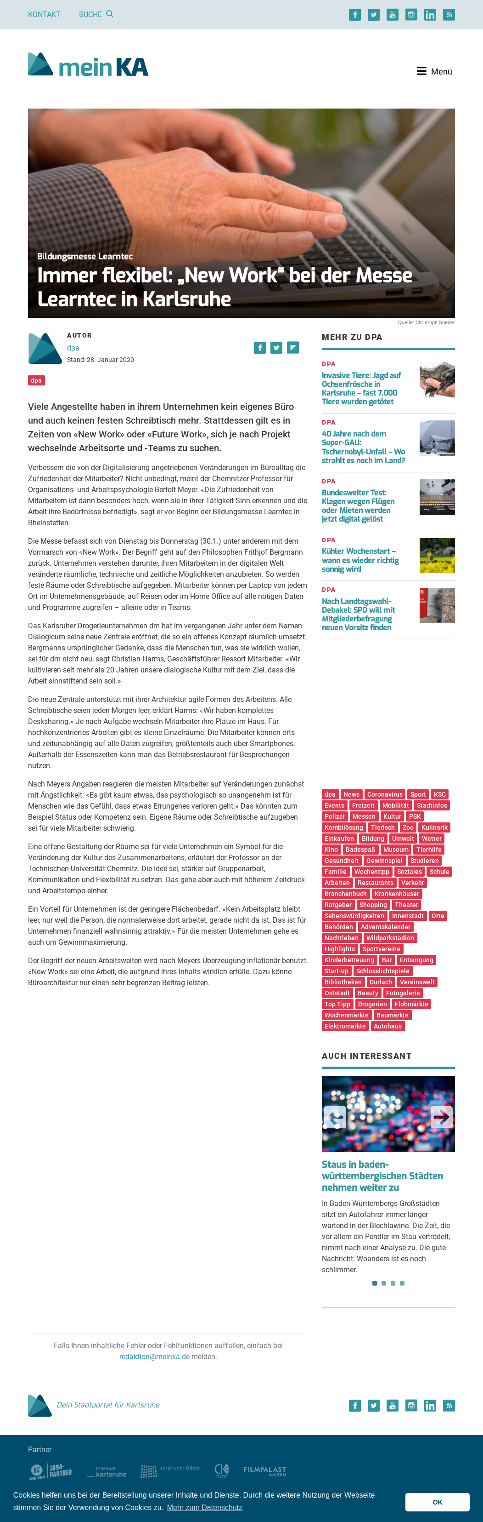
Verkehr (412, 882)
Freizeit (363, 805)
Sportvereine (381, 949)
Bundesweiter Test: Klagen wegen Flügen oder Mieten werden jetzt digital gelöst (358, 506)
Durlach (381, 982)
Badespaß (361, 849)
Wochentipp (371, 871)
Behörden (339, 926)
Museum (396, 849)
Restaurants (375, 882)
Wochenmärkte (347, 1015)
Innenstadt (408, 915)
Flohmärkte (411, 1004)
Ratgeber (338, 904)
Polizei (335, 816)
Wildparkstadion (390, 938)
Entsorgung (416, 960)
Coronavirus (385, 794)
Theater (406, 904)
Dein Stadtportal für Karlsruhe (93, 1405)
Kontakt (44, 14)
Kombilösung (344, 827)
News (351, 794)
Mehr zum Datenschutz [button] (205, 1507)
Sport (418, 794)
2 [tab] (384, 1283)
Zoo (408, 827)
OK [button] (437, 1502)
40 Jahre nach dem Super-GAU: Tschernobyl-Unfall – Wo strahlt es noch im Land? (363, 447)
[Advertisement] (388, 717)
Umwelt (403, 838)
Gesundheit (342, 860)
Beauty (368, 993)
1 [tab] (374, 1283)
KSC (440, 794)
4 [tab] (402, 1283)
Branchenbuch (346, 893)
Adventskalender (385, 926)
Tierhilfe (429, 849)
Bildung (373, 838)
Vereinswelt (417, 982)
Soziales (409, 871)
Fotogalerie (403, 993)
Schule (439, 871)
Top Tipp (337, 1004)
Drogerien (372, 1004)
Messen (364, 816)
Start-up (336, 971)
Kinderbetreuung (349, 960)
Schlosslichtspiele (383, 971)
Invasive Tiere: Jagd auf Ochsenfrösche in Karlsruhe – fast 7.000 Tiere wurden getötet (361, 389)
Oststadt (337, 993)
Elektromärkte (345, 1026)
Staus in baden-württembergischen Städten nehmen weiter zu (382, 1176)
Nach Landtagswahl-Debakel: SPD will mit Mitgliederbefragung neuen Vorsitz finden (358, 615)
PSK (415, 816)
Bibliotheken (343, 982)
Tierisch (383, 827)
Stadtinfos (432, 805)
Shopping (373, 904)
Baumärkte (392, 1015)
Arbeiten (337, 882)
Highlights (340, 949)
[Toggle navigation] (434, 71)
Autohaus (388, 1026)
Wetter (432, 838)
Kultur (392, 816)
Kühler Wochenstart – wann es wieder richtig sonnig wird (360, 560)
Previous (335, 1117)
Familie (336, 871)
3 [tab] (393, 1283)
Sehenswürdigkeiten (354, 915)
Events (334, 805)
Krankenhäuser (397, 893)
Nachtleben (342, 938)
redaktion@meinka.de (154, 1356)
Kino (331, 849)
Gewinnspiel (384, 860)
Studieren (424, 860)
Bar (387, 960)
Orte (438, 915)
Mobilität (395, 805)
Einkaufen (339, 838)
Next (442, 1117)
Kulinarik (434, 827)
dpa (73, 348)
